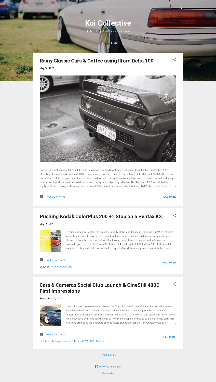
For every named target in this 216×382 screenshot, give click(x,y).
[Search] (181, 9)
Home (101, 43)
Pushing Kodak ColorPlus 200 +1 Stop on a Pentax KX (101, 216)
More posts (108, 355)
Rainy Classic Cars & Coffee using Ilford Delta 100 (97, 61)
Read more (169, 196)
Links (114, 43)
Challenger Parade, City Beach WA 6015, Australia (78, 341)
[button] (174, 60)
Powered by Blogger (108, 366)
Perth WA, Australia (61, 266)
